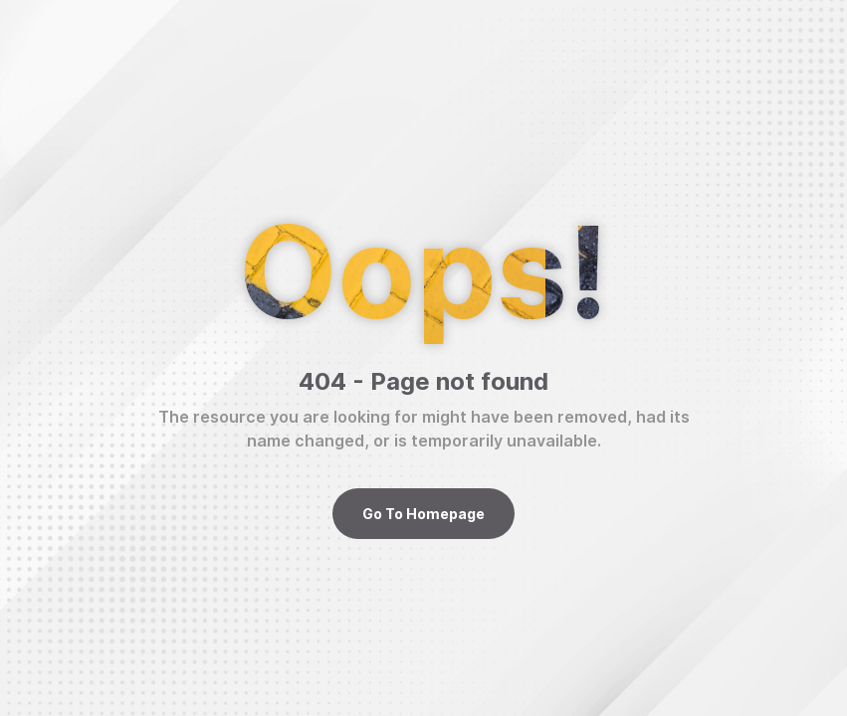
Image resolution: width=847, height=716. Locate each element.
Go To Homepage (423, 513)
